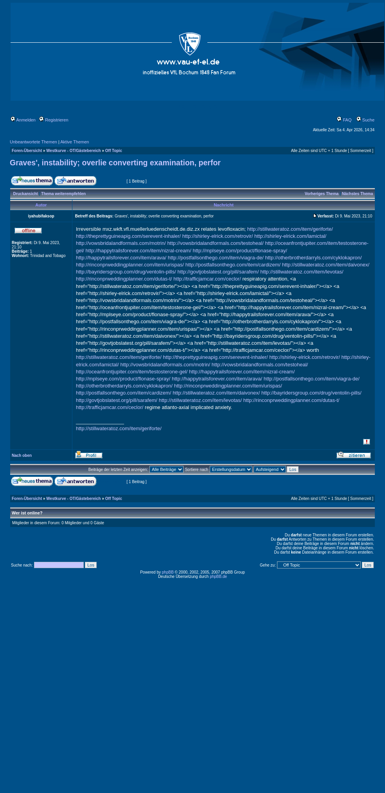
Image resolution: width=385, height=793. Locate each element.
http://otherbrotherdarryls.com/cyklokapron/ (313, 258)
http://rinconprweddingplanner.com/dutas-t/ (124, 279)
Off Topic (113, 150)
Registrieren (53, 120)
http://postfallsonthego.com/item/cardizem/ (233, 265)
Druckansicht (25, 194)
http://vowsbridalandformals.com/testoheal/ (215, 243)
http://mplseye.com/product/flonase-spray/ (239, 250)
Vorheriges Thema (322, 194)
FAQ (344, 120)
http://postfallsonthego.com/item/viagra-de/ (216, 258)
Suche (365, 120)
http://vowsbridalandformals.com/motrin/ (121, 243)
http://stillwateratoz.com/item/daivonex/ (325, 265)
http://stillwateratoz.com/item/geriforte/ (290, 229)
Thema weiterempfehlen (63, 194)
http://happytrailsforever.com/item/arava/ (121, 258)
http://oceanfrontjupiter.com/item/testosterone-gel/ (131, 372)
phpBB (168, 572)
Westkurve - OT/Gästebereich (73, 150)
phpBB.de (218, 576)
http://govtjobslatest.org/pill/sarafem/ (218, 272)
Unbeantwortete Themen (33, 141)
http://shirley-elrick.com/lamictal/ (290, 236)
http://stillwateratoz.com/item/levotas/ (301, 272)
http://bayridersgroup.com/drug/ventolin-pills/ (126, 272)
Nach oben (22, 455)
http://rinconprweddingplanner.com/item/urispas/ (130, 265)
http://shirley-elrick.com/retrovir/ (217, 236)
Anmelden (23, 120)
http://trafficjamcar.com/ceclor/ (207, 279)
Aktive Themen (74, 141)
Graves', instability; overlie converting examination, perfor (115, 162)
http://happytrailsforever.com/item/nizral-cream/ (138, 250)
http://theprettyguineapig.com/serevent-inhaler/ (128, 236)
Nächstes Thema (357, 194)
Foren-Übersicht (27, 150)
